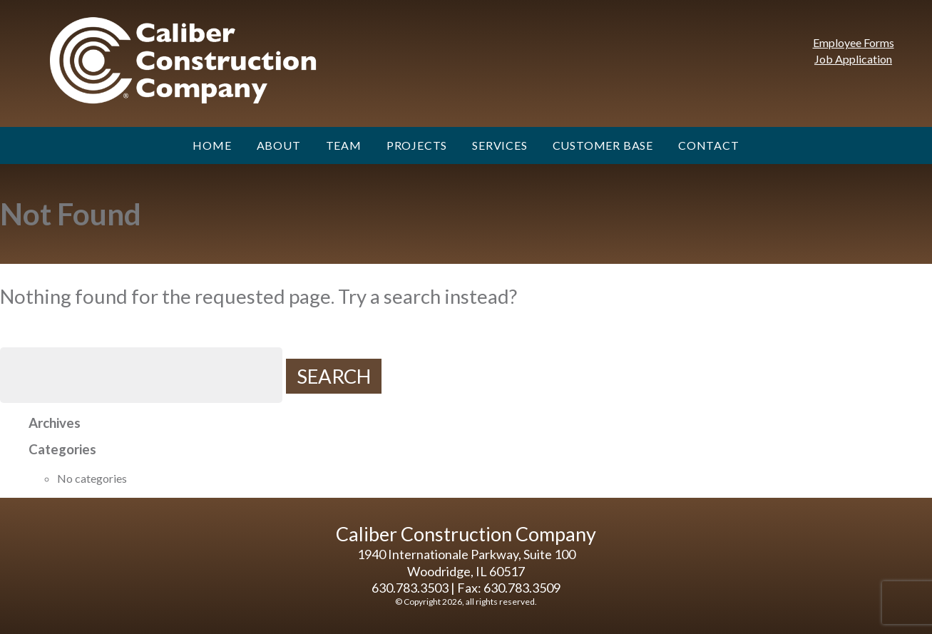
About (279, 145)
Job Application (853, 59)
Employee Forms (853, 42)
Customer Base (603, 145)
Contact (708, 145)
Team (344, 145)
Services (499, 145)
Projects (416, 145)
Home (212, 145)
